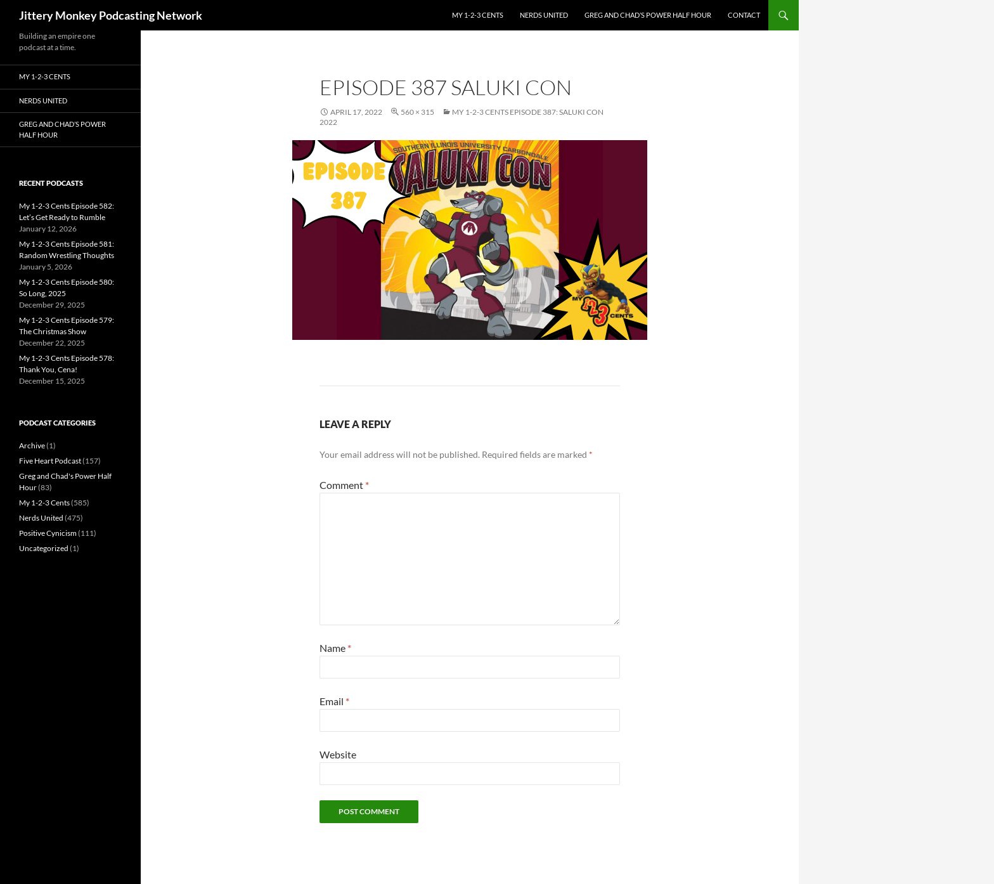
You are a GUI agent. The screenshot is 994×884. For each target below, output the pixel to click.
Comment (344, 485)
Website (338, 754)
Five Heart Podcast (50, 460)
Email (334, 701)
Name (335, 648)
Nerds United (544, 15)
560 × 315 (417, 112)
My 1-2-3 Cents (477, 15)
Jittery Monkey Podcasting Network (110, 15)
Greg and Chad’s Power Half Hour (647, 15)
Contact (744, 15)
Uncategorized (43, 548)
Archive (32, 445)
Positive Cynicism (48, 533)
